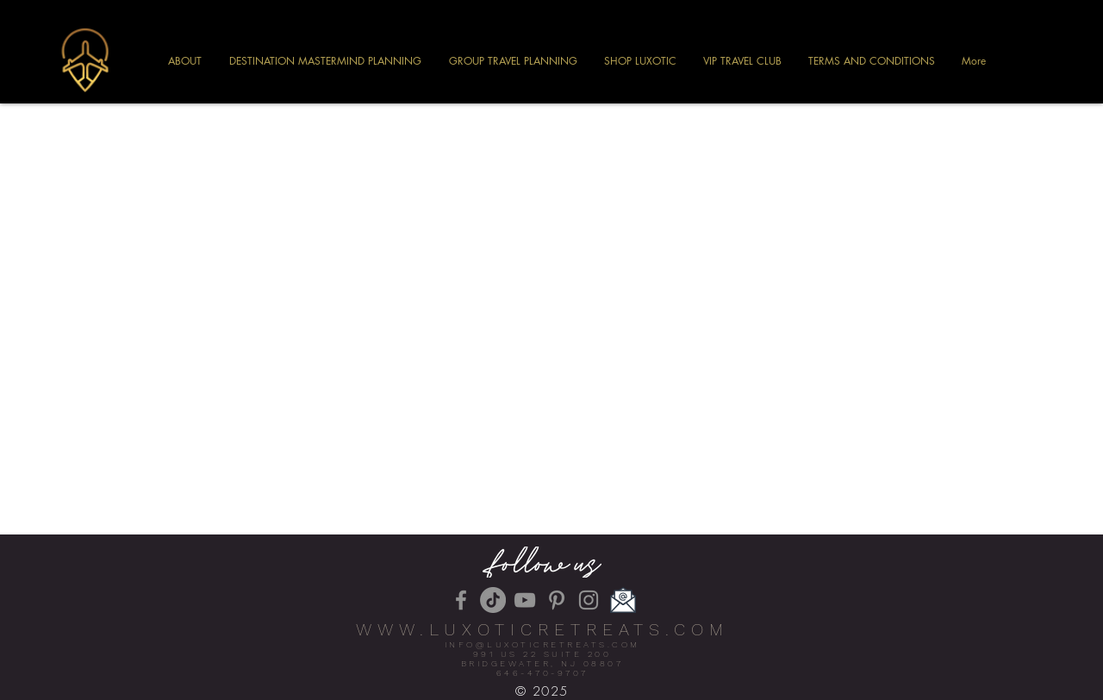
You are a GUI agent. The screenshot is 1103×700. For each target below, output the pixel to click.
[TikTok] (493, 600)
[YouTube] (525, 600)
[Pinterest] (557, 600)
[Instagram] (588, 600)
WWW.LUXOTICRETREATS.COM (542, 629)
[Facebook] (461, 600)
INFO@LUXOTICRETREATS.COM (542, 644)
